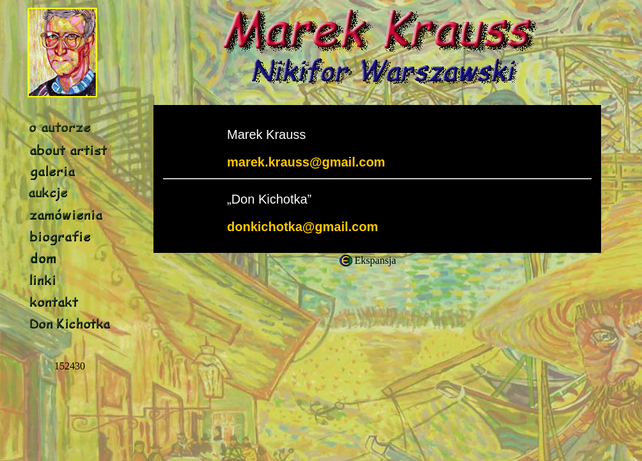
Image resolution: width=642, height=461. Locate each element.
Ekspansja (375, 260)
